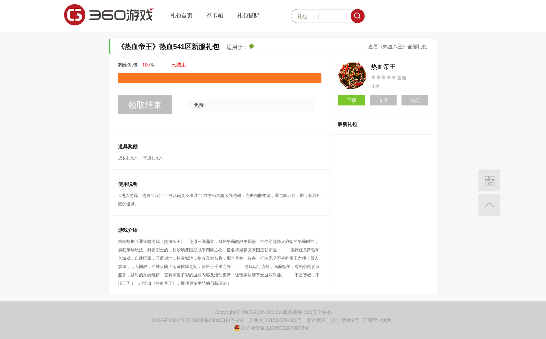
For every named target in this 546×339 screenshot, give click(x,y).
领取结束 (145, 105)
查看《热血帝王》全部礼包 (397, 46)
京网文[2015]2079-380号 (275, 320)
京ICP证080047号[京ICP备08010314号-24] (197, 320)
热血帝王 (383, 66)
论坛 (415, 100)
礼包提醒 (248, 15)
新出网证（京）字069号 (333, 320)
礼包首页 (181, 15)
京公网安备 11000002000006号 (271, 327)
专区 (383, 100)
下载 (352, 100)
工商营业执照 (377, 320)
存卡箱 (214, 15)
